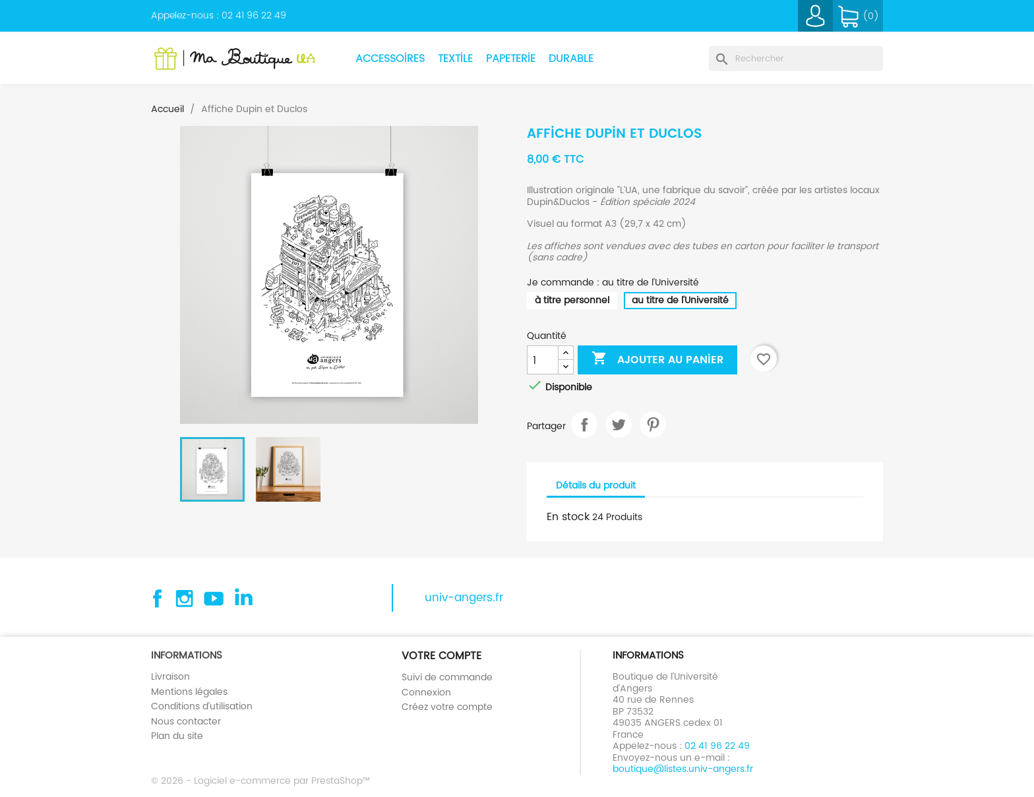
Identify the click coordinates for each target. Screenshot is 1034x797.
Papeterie (510, 58)
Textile (455, 58)
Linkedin (242, 598)
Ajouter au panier (657, 359)
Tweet (618, 424)
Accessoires (390, 58)
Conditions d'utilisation (202, 706)
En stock (568, 517)
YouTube (213, 598)
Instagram (184, 598)
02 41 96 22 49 (254, 15)
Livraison (170, 676)
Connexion (426, 692)
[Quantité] (543, 359)
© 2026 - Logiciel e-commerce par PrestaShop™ (260, 780)
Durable (571, 58)
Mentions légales (189, 691)
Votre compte (441, 655)
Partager (584, 424)
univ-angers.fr (464, 598)
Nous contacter (186, 721)
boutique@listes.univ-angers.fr (683, 768)
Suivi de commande (447, 677)
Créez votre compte (447, 706)
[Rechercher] (796, 58)
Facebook (155, 598)
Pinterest (653, 424)
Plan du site (177, 735)
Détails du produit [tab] (596, 485)
